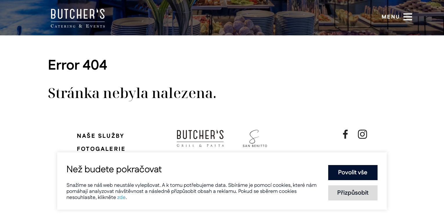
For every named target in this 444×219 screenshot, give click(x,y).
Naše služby (100, 136)
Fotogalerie (101, 149)
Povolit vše (352, 172)
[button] (407, 16)
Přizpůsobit (353, 193)
